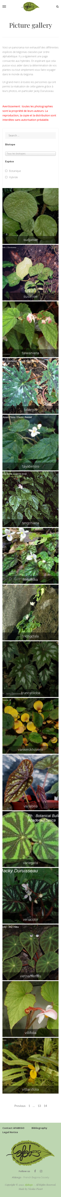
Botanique (15, 171)
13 (39, 1106)
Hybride (13, 177)
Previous (20, 1106)
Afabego (29, 1184)
